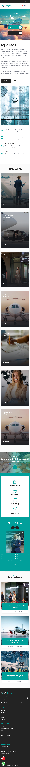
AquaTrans (20, 765)
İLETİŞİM (3, 719)
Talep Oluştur (16, 27)
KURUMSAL (4, 712)
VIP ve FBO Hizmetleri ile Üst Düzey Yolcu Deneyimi (15, 606)
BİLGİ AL (15, 81)
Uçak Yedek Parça (5, 740)
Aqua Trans (10, 611)
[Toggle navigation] (28, 5)
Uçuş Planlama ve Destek (7, 728)
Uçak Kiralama (4, 733)
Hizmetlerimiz (16, 33)
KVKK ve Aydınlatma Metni (7, 756)
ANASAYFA (3, 710)
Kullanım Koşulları (5, 753)
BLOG (2, 717)
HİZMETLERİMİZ (5, 715)
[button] (13, 527)
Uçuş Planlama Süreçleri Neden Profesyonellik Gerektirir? (15, 641)
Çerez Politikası (4, 746)
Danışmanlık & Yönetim (6, 737)
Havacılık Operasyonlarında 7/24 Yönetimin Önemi (15, 675)
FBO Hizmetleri (4, 730)
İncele (6, 205)
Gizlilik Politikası (4, 749)
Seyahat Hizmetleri (5, 735)
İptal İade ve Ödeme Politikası (8, 751)
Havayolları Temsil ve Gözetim (8, 726)
